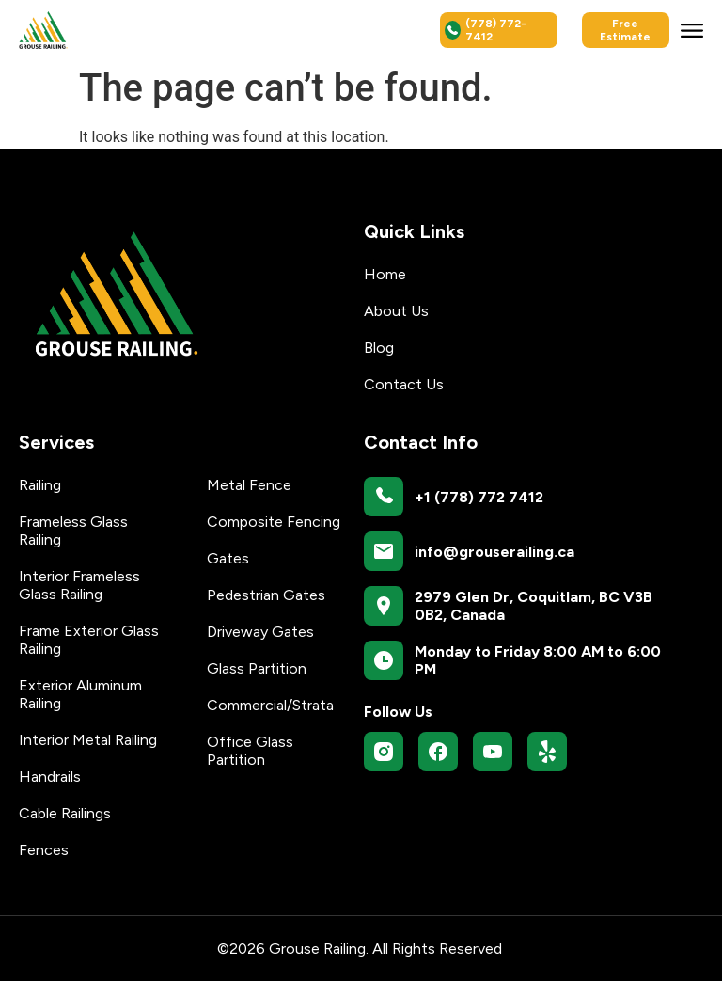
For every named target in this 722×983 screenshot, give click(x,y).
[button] (692, 30)
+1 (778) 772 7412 (479, 498)
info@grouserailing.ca (494, 553)
